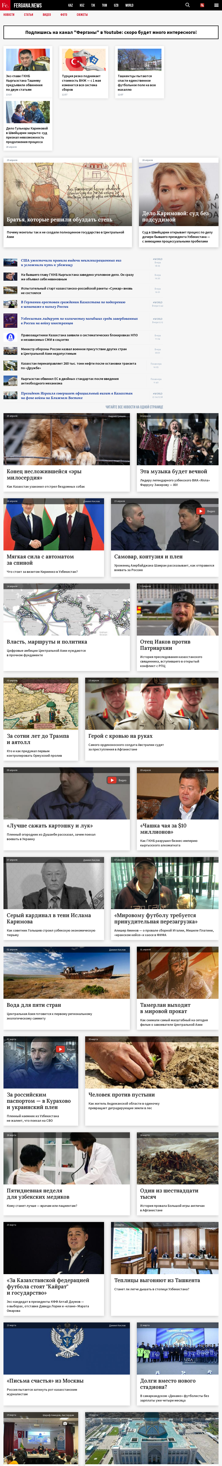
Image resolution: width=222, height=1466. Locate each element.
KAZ (70, 5)
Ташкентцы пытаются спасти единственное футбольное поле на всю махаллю (136, 83)
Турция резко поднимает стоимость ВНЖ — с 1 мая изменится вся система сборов (81, 83)
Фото (64, 15)
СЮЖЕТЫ (82, 15)
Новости (9, 15)
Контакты (12, 1456)
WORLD (129, 5)
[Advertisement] (194, 257)
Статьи (28, 15)
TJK (93, 5)
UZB (116, 5)
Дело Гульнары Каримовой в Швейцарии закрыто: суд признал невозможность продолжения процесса (193, 83)
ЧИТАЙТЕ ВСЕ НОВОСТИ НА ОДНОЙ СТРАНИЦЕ (134, 354)
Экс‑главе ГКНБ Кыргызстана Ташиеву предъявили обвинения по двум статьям (24, 83)
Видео (47, 15)
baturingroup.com (136, 1462)
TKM (104, 5)
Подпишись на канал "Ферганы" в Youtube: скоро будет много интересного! (111, 32)
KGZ (82, 5)
